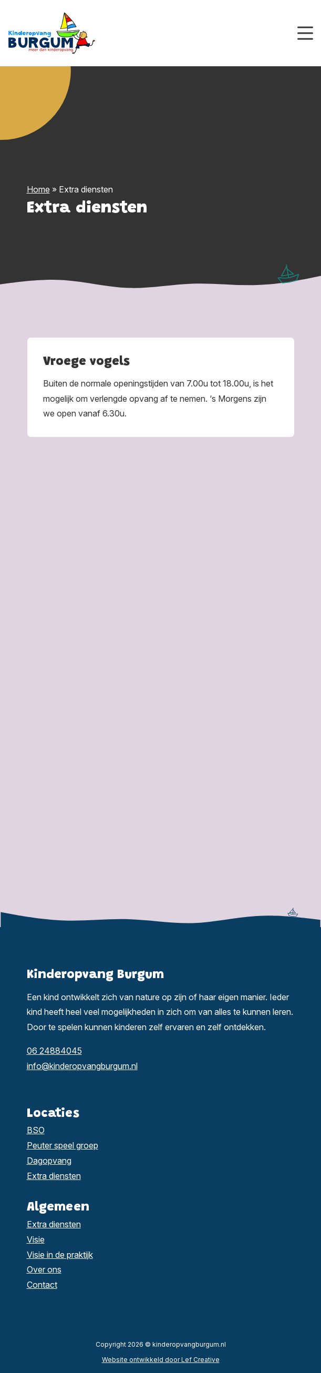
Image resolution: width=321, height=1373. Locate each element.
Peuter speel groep (62, 1145)
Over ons (44, 1269)
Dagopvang (49, 1160)
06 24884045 (54, 1050)
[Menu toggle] (305, 33)
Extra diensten (54, 1176)
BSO (36, 1130)
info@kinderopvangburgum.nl (82, 1066)
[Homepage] (152, 32)
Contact (42, 1284)
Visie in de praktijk (60, 1254)
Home (38, 189)
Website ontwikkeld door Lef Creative (161, 1360)
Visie (36, 1239)
